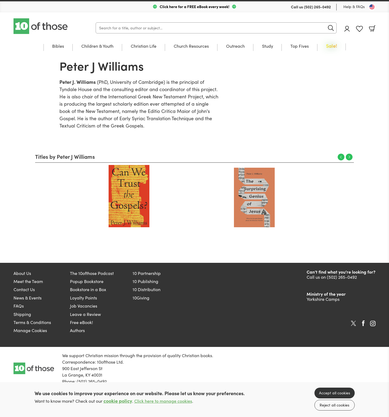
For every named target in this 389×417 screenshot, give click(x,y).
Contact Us (24, 289)
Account (347, 29)
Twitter (353, 323)
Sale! (331, 46)
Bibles (58, 46)
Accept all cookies (334, 392)
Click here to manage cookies (163, 401)
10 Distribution (146, 289)
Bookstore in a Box (88, 289)
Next (349, 157)
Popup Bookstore (86, 281)
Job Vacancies (83, 306)
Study (267, 46)
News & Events (28, 298)
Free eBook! (81, 322)
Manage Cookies (30, 330)
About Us (22, 273)
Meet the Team (28, 281)
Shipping (22, 314)
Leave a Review (85, 314)
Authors (77, 330)
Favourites (359, 29)
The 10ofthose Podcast (92, 273)
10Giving (141, 298)
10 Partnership (147, 273)
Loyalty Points (83, 298)
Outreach (235, 46)
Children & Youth (97, 46)
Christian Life (143, 46)
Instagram (372, 323)
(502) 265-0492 (317, 6)
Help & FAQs (354, 6)
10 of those (41, 26)
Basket (372, 28)
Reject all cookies (334, 405)
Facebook (363, 323)
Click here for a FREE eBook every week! (194, 6)
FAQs (19, 306)
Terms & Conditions (32, 322)
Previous (341, 157)
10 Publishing (145, 281)
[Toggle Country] (371, 7)
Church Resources (191, 46)
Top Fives (299, 46)
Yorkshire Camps (323, 299)
